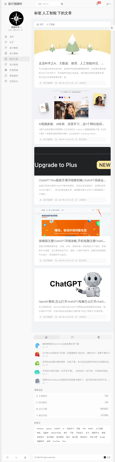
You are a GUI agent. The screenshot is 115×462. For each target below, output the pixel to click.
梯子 (65, 433)
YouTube (56, 441)
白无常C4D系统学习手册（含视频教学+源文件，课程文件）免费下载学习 (76, 353)
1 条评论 (82, 200)
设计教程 (50, 437)
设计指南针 (48, 83)
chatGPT (57, 428)
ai (63, 428)
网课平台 (95, 433)
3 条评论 (82, 317)
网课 (103, 433)
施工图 (75, 437)
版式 (68, 437)
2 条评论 (82, 83)
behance (40, 428)
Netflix (90, 428)
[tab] (46, 337)
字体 (72, 433)
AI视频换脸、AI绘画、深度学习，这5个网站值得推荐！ (75, 124)
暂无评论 (83, 139)
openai (49, 428)
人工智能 (99, 428)
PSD (84, 428)
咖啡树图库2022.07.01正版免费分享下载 (61, 344)
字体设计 (79, 433)
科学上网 (93, 437)
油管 (48, 441)
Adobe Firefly (56, 433)
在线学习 (70, 428)
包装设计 (40, 437)
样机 (39, 433)
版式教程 (60, 437)
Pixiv (64, 441)
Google (102, 437)
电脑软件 (40, 441)
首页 (40, 24)
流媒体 (46, 433)
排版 (78, 428)
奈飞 (87, 433)
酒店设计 (83, 437)
